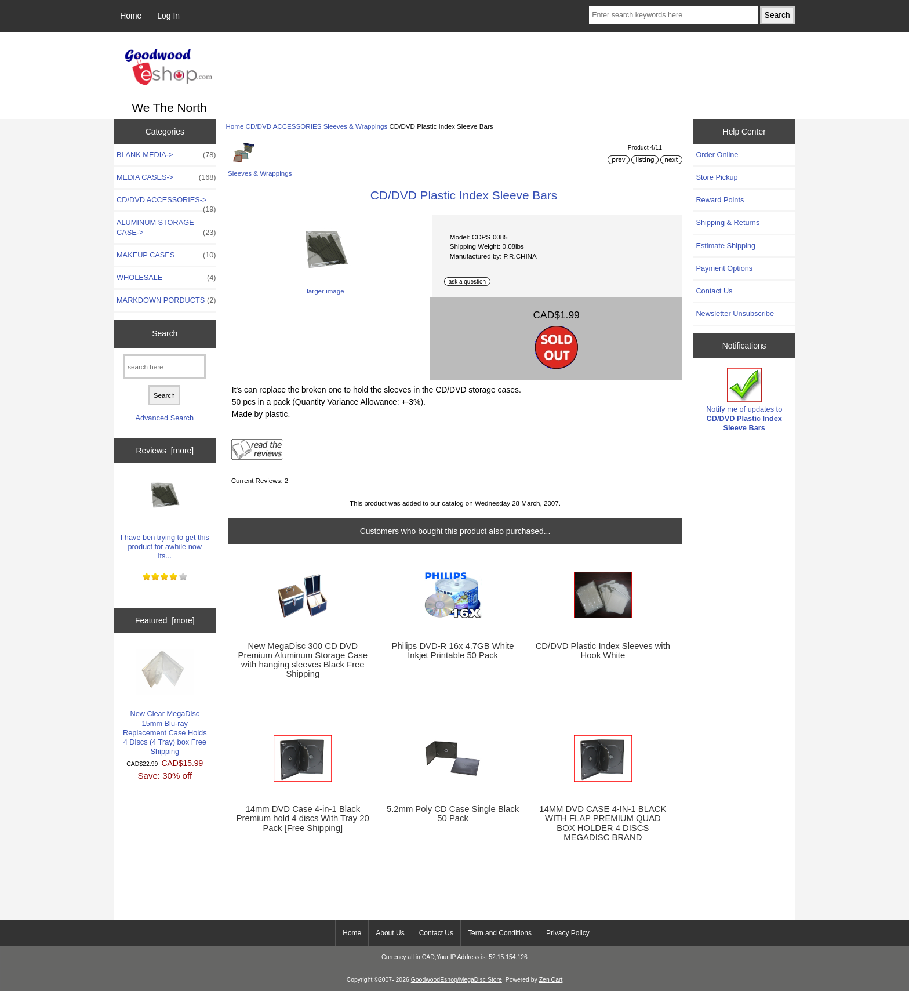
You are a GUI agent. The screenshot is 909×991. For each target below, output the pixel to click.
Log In (168, 15)
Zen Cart (551, 980)
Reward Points (720, 199)
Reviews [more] (165, 450)
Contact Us (714, 290)
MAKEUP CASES (166, 255)
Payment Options (724, 268)
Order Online (717, 154)
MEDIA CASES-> (166, 177)
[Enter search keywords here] (673, 15)
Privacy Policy (568, 933)
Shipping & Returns (727, 222)
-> (166, 202)
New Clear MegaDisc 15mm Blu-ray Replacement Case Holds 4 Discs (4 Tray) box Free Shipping (165, 702)
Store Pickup (716, 177)
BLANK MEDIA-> (166, 154)
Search (164, 333)
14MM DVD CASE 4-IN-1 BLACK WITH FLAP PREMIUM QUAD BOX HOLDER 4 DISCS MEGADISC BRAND (602, 823)
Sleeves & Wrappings (355, 126)
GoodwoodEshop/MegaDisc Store (456, 980)
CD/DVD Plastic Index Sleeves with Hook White (603, 650)
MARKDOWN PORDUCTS (166, 300)
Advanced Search (164, 417)
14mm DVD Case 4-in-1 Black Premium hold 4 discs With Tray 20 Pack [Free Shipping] (303, 818)
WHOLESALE (166, 277)
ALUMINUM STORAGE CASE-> (166, 227)
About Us (390, 933)
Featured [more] (165, 620)
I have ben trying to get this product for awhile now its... (165, 516)
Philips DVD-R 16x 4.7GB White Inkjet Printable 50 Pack (453, 650)
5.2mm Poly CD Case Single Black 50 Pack (453, 813)
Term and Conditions (500, 933)
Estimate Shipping (725, 245)
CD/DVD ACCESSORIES (284, 126)
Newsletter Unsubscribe (735, 313)
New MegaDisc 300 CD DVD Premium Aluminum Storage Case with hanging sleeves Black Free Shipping (303, 660)
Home (130, 15)
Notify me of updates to (744, 400)
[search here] (164, 366)
